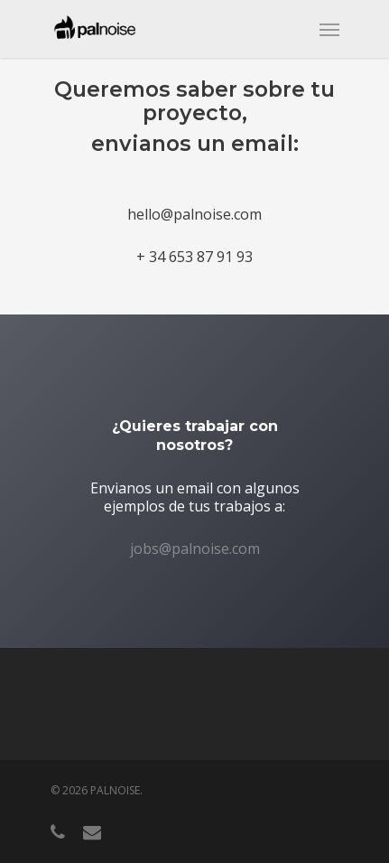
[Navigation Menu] (329, 29)
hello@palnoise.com (194, 214)
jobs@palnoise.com (195, 548)
